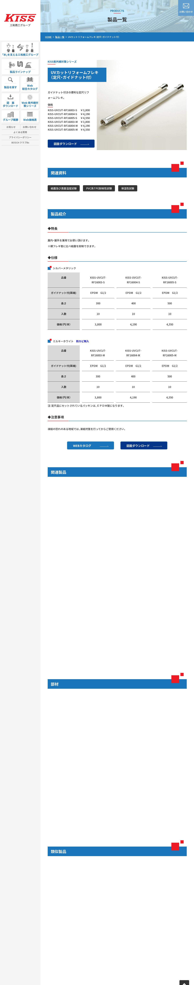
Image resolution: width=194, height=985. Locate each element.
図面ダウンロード (65, 144)
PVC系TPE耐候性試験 (99, 188)
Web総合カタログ (30, 83)
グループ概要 (10, 116)
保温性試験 (127, 188)
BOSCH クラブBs (20, 142)
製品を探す (10, 82)
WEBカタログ (82, 445)
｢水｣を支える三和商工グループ (20, 49)
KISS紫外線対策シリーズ (62, 61)
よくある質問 (20, 132)
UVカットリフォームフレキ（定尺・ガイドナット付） (93, 37)
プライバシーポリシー (20, 137)
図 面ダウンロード (10, 100)
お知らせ (11, 127)
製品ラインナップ (20, 66)
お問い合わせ (29, 127)
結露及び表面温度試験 (64, 188)
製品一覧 (59, 37)
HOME (48, 37)
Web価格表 (30, 116)
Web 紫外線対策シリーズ (30, 100)
